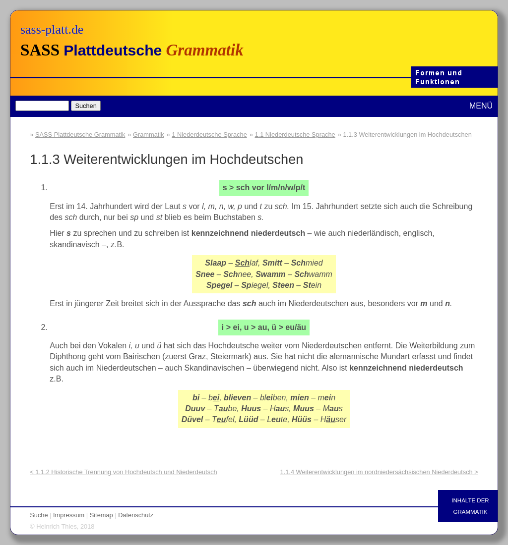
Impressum (68, 515)
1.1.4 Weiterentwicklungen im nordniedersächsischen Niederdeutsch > (379, 472)
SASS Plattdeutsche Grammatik (80, 134)
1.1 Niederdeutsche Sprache (295, 134)
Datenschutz (135, 515)
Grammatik (148, 134)
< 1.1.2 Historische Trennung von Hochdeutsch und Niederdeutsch (123, 472)
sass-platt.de (51, 29)
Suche (39, 515)
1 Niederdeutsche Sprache (209, 134)
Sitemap (101, 515)
